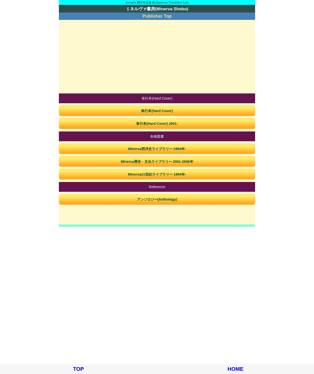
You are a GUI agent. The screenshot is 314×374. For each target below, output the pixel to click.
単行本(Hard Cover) (157, 111)
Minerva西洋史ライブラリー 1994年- (157, 149)
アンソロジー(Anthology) (157, 199)
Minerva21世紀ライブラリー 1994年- (157, 174)
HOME (236, 369)
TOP (78, 369)
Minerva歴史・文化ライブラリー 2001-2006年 (157, 162)
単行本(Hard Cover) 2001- (157, 124)
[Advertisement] (157, 56)
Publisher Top (157, 16)
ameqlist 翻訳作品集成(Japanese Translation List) (157, 2)
